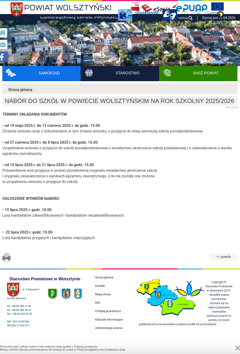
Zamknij (237, 348)
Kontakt (100, 286)
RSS (97, 302)
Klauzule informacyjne (109, 319)
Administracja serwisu (109, 328)
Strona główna (20, 90)
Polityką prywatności (86, 346)
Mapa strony (103, 294)
